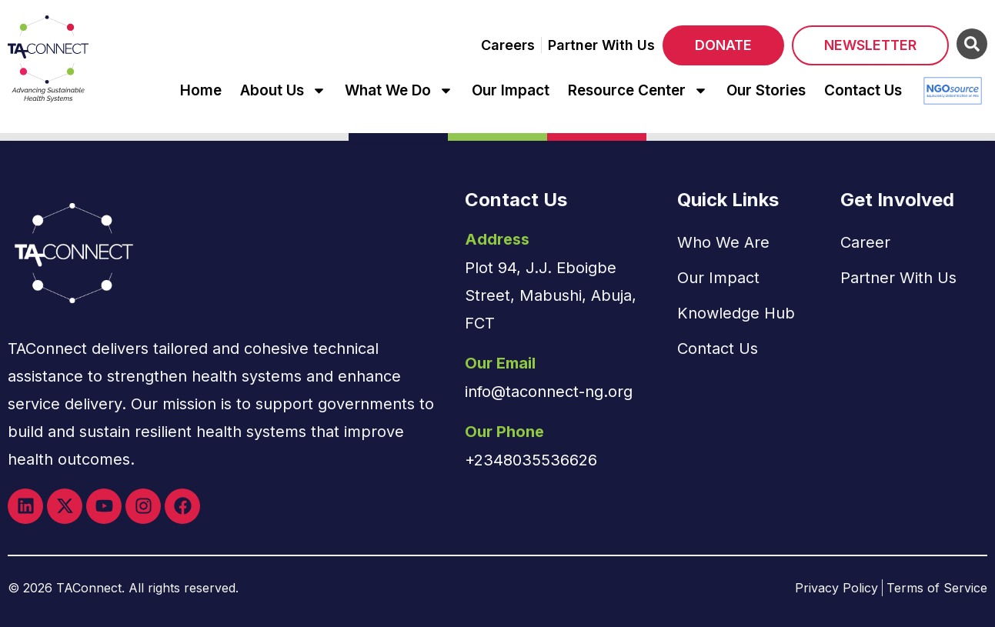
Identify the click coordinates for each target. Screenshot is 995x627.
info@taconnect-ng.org (549, 391)
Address (497, 239)
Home (201, 90)
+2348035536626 (531, 460)
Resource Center (638, 90)
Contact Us (863, 90)
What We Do (399, 90)
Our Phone (504, 431)
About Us (283, 90)
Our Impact (510, 90)
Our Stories (766, 90)
